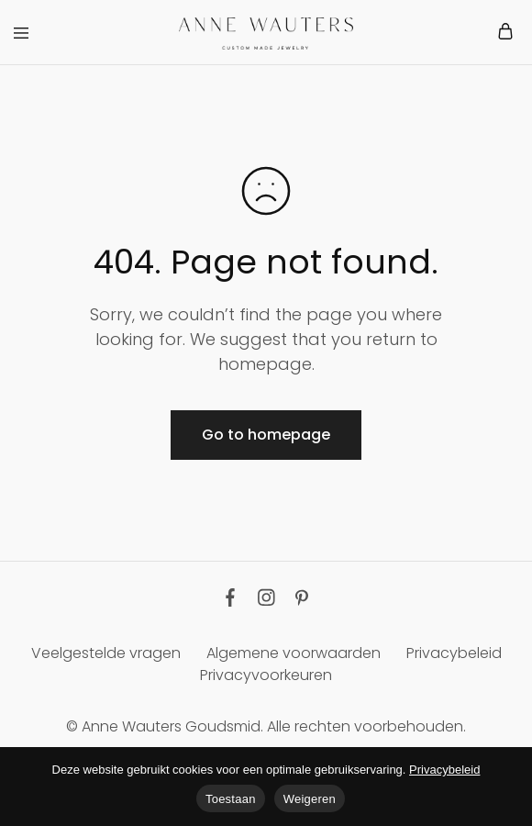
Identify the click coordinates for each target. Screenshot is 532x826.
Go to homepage (266, 434)
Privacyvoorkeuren (266, 675)
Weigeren (309, 799)
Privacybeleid (454, 653)
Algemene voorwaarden (293, 653)
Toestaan (230, 799)
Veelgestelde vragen (106, 653)
